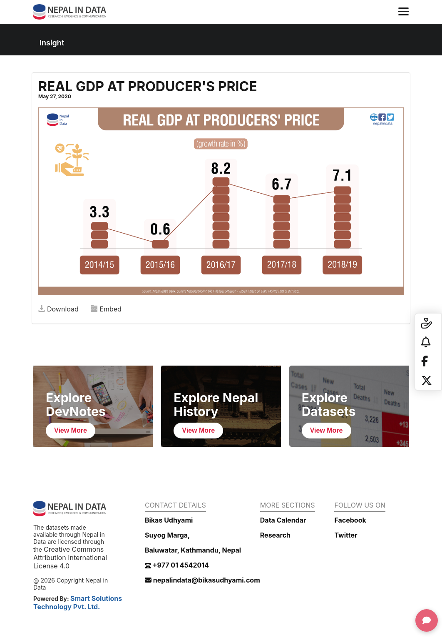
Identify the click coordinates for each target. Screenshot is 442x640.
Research (275, 535)
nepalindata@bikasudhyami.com (202, 580)
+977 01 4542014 (177, 565)
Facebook (350, 520)
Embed (106, 309)
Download (58, 309)
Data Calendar (283, 520)
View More (70, 430)
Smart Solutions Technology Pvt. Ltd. (77, 602)
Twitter (345, 535)
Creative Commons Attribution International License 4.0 (70, 557)
